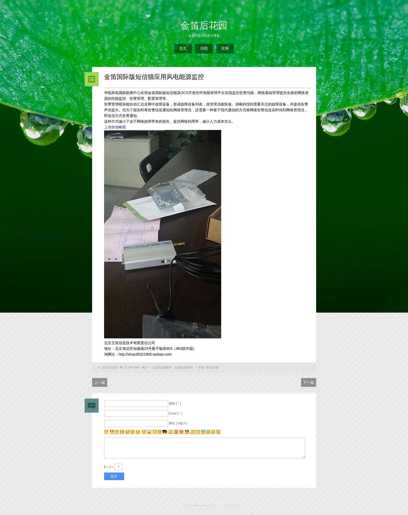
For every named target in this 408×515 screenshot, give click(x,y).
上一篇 (99, 382)
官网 (225, 48)
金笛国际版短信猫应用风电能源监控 (154, 76)
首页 (183, 48)
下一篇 (308, 382)
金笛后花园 (204, 25)
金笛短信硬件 (162, 367)
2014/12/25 (110, 367)
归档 (204, 48)
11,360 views (131, 367)
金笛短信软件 (183, 367)
